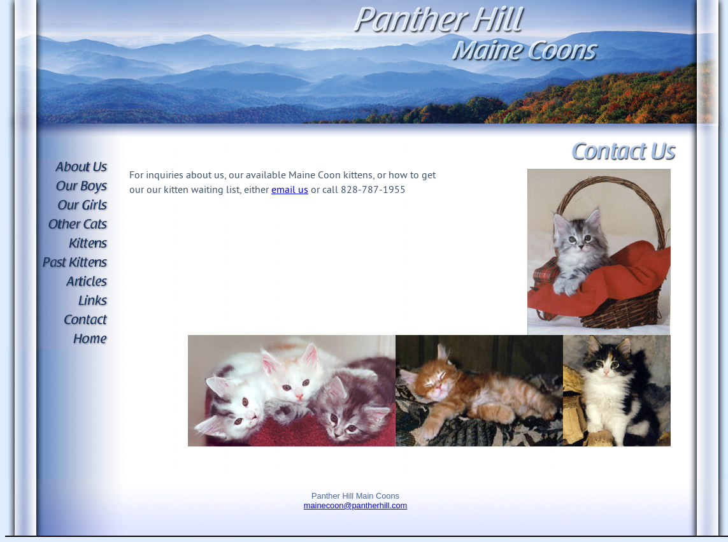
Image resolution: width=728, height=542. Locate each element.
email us (289, 190)
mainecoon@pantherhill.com (355, 505)
